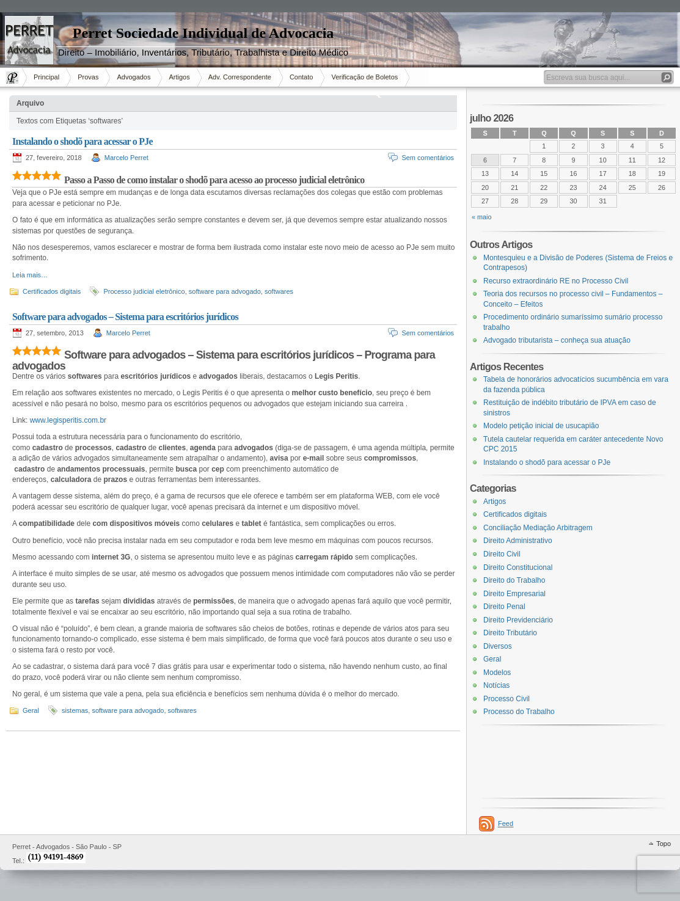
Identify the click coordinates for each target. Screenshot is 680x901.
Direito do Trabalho (514, 580)
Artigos (179, 77)
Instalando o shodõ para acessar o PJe (82, 141)
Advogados (133, 77)
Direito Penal (504, 606)
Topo (663, 843)
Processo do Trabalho (519, 711)
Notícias (496, 685)
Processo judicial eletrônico (144, 291)
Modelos (497, 672)
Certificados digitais (515, 514)
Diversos (497, 646)
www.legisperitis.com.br (68, 420)
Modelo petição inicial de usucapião (541, 425)
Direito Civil (502, 554)
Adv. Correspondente (239, 77)
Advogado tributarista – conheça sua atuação (557, 340)
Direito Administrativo (517, 540)
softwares (279, 291)
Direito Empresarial (514, 593)
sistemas (75, 710)
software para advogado (225, 291)
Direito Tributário (510, 633)
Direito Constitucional (517, 567)
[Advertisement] (36, 210)
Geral (31, 710)
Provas (88, 77)
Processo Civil (506, 699)
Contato (301, 77)
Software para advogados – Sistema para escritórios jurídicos (125, 317)
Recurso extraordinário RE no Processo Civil (555, 281)
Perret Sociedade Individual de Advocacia (203, 33)
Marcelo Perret (126, 157)
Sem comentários (427, 157)
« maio (482, 217)
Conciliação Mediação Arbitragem (538, 527)
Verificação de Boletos (364, 77)
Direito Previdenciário (518, 620)
